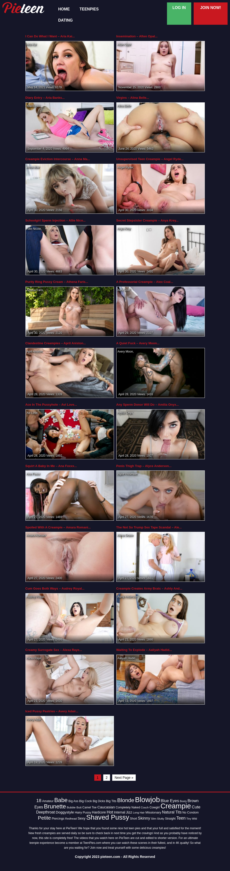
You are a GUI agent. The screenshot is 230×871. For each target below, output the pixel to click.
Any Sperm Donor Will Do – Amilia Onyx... (147, 404)
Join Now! (210, 8)
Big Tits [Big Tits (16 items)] (111, 801)
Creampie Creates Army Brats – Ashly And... (149, 588)
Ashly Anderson (128, 597)
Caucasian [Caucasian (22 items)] (106, 807)
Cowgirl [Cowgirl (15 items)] (155, 807)
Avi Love (32, 413)
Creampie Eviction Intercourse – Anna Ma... (57, 159)
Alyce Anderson (128, 474)
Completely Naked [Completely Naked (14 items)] (128, 807)
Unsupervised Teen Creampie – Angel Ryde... (150, 159)
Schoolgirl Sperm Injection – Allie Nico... (55, 220)
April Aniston (35, 351)
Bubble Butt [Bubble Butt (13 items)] (74, 807)
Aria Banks (34, 106)
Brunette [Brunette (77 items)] (55, 806)
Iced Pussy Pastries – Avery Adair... (51, 711)
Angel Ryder (125, 167)
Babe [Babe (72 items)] (61, 800)
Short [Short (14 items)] (133, 818)
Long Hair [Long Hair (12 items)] (138, 812)
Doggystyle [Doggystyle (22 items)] (65, 812)
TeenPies (89, 9)
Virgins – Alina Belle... (132, 97)
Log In (179, 8)
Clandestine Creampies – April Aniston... (55, 343)
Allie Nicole (34, 228)
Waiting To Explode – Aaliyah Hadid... (144, 650)
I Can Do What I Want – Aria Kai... (50, 36)
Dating (65, 20)
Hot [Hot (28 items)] (110, 812)
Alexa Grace (126, 535)
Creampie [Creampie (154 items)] (175, 806)
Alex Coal (124, 290)
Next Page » (124, 778)
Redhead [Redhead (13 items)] (71, 818)
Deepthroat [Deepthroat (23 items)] (45, 812)
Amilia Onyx (125, 413)
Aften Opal (124, 44)
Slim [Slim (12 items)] (153, 818)
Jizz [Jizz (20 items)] (129, 812)
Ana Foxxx (33, 474)
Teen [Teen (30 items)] (181, 818)
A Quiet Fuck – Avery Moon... (137, 343)
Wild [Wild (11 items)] (194, 818)
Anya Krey (124, 228)
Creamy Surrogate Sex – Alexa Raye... (53, 650)
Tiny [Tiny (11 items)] (188, 818)
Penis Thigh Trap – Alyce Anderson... (144, 466)
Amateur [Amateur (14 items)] (47, 801)
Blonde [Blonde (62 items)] (125, 800)
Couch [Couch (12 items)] (145, 807)
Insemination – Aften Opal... (137, 36)
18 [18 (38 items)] (38, 800)
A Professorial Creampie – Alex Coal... (144, 282)
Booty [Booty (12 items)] (183, 801)
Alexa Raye (34, 658)
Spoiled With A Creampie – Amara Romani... (58, 527)
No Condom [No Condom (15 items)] (190, 812)
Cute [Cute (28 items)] (196, 807)
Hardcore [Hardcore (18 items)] (99, 812)
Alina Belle (124, 106)
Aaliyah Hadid (126, 658)
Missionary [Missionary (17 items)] (153, 812)
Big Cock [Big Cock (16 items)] (85, 801)
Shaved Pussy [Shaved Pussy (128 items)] (107, 817)
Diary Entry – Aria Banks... (45, 97)
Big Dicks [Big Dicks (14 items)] (99, 801)
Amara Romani (36, 535)
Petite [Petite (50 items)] (44, 818)
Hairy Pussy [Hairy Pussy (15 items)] (83, 812)
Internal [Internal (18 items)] (119, 812)
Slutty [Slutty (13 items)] (160, 818)
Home (64, 9)
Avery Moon (125, 351)
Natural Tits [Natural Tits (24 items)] (172, 812)
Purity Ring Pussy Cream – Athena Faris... (56, 282)
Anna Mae (33, 167)
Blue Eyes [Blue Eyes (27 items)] (170, 800)
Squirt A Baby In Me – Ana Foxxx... (51, 466)
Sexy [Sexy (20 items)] (82, 818)
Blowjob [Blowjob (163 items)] (147, 800)
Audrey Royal (35, 597)
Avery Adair (34, 719)
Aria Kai (32, 44)
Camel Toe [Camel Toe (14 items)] (89, 807)
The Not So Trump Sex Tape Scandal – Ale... (149, 527)
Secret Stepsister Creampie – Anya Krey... (147, 220)
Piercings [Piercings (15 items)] (58, 818)
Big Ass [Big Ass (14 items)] (73, 801)
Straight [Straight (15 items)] (170, 818)
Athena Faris (35, 290)
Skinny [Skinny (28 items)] (144, 818)
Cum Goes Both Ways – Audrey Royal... (55, 588)
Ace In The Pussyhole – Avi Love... (51, 404)
